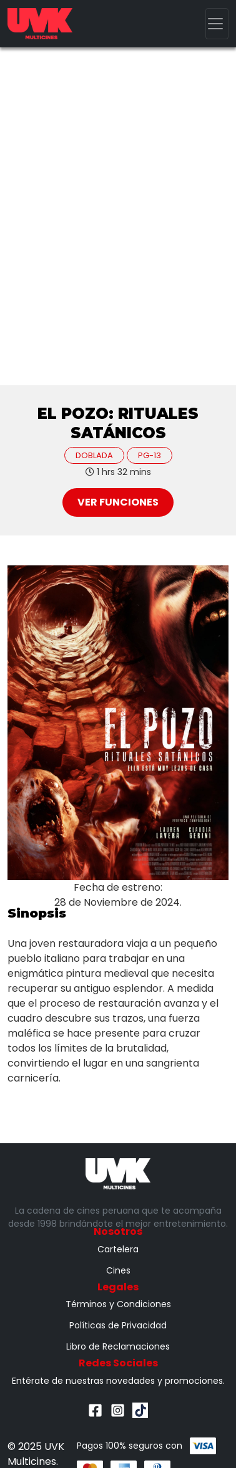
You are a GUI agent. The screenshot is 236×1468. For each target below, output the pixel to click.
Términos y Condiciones (118, 1304)
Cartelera (118, 1249)
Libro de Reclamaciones (118, 1346)
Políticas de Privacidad (118, 1325)
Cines (118, 1270)
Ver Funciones (118, 502)
